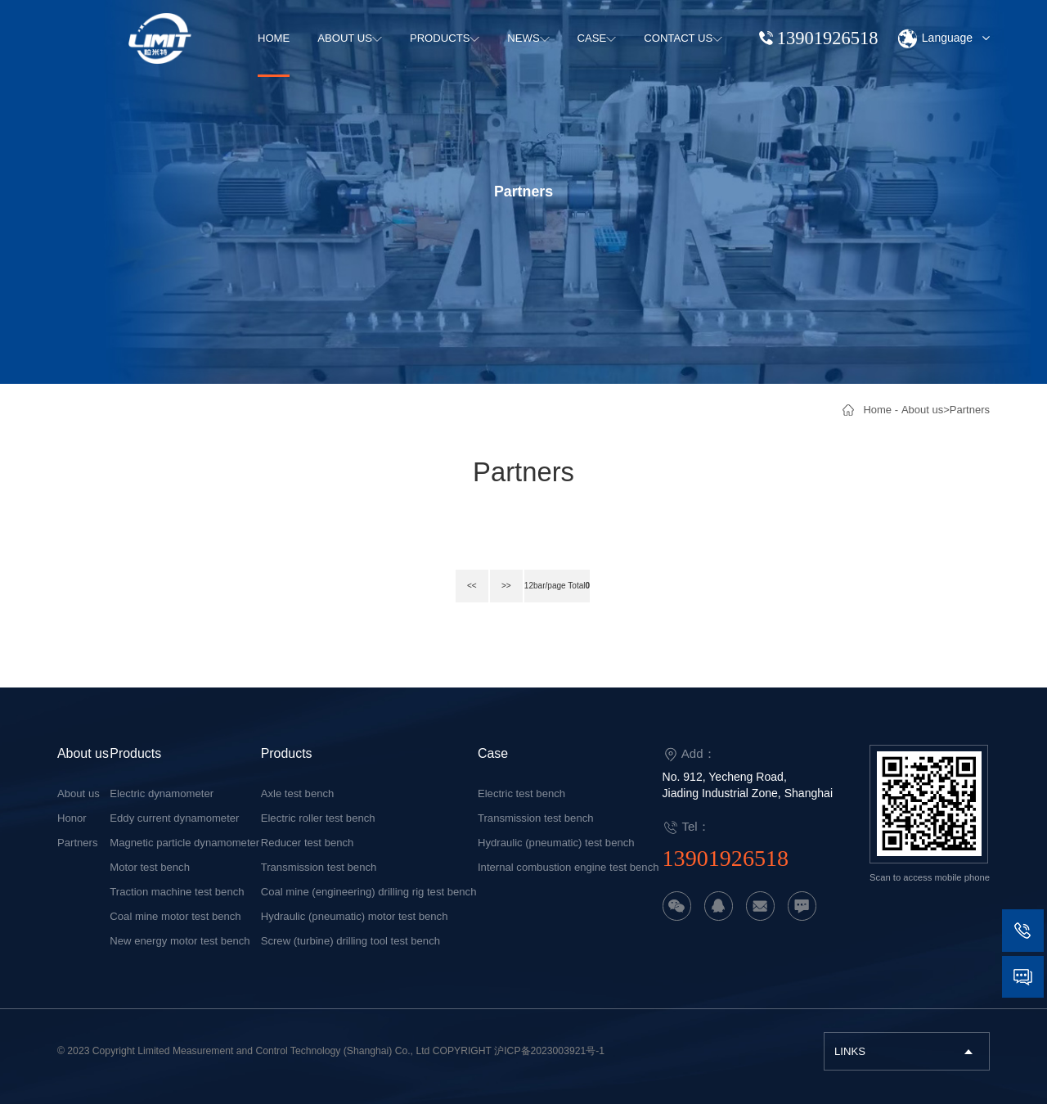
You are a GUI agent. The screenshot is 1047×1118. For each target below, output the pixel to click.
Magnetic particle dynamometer (184, 856)
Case (493, 767)
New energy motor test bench (179, 955)
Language (943, 39)
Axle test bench (298, 807)
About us (922, 409)
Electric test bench (521, 807)
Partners (970, 409)
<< (455, 602)
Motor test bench (150, 881)
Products (135, 767)
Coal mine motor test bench (175, 930)
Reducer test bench (307, 856)
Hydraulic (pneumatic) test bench (556, 856)
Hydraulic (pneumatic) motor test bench (354, 930)
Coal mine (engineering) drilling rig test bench (369, 905)
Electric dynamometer (161, 807)
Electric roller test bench (318, 832)
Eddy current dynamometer (174, 832)
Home (877, 409)
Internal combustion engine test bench (568, 881)
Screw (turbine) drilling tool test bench (350, 955)
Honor (72, 832)
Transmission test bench (319, 881)
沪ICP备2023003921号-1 (549, 1065)
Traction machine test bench (177, 905)
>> (490, 602)
